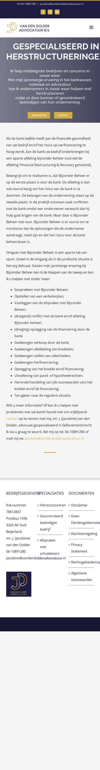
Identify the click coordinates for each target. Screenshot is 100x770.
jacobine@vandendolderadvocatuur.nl (62, 4)
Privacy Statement (79, 547)
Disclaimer (79, 505)
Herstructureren (50, 505)
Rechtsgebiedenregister (81, 562)
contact (12, 418)
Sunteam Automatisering (74, 623)
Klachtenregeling (81, 533)
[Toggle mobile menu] (91, 27)
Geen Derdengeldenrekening (81, 519)
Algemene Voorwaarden (81, 576)
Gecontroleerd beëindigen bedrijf (50, 523)
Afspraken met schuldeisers (50, 547)
